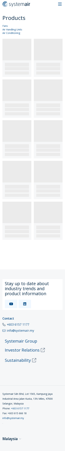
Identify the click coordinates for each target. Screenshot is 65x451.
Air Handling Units (12, 29)
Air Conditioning (11, 33)
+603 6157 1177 (18, 324)
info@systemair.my (13, 418)
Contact (8, 318)
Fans (5, 26)
